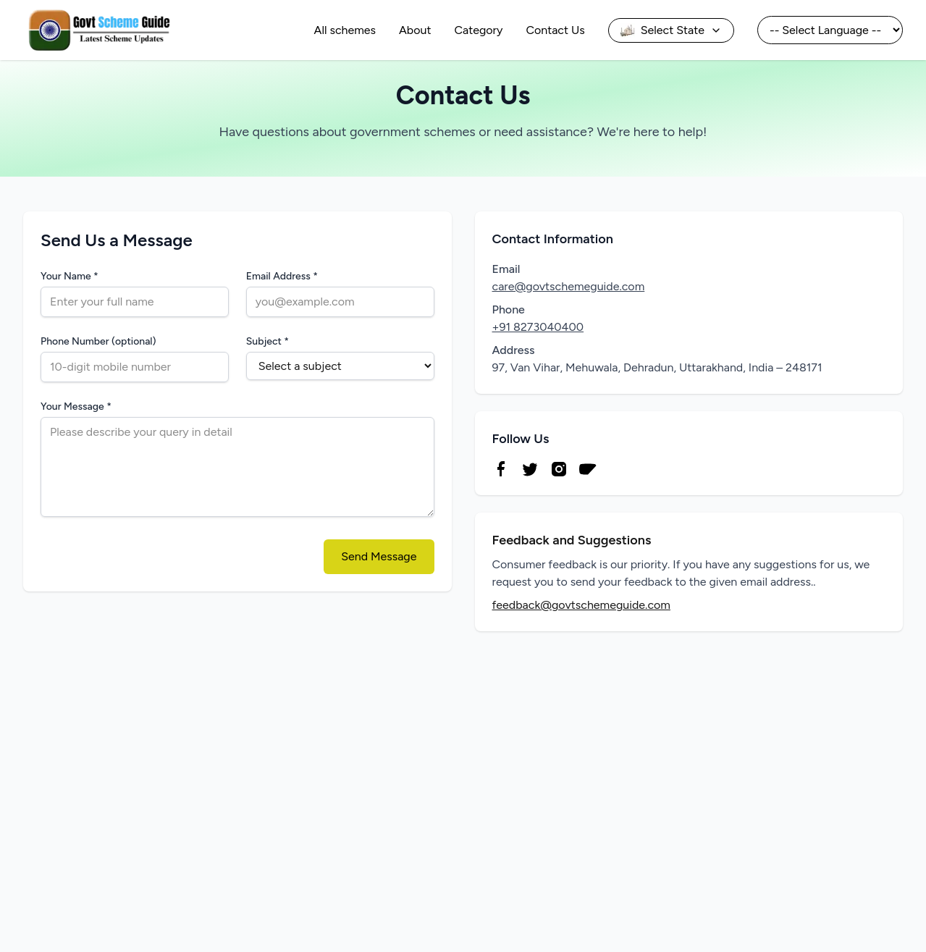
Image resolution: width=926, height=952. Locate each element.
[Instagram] (559, 469)
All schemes (345, 30)
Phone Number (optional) (98, 341)
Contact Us (555, 30)
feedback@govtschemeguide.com (581, 605)
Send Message (378, 556)
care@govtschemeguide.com (568, 286)
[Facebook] (501, 469)
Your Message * (76, 406)
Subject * (267, 341)
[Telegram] (617, 469)
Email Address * (282, 276)
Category (479, 30)
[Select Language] (830, 30)
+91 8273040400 (538, 327)
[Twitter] (530, 469)
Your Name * (89, 275)
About (415, 30)
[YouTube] (588, 469)
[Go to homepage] (98, 30)
